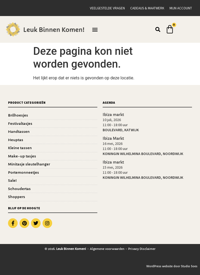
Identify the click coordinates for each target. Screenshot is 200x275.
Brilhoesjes (18, 115)
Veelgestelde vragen (107, 8)
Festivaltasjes (20, 123)
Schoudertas (19, 189)
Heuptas (15, 140)
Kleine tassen (20, 148)
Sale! (12, 180)
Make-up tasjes (22, 156)
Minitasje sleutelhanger (29, 164)
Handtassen (19, 131)
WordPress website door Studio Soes (171, 266)
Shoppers (16, 197)
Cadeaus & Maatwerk (147, 8)
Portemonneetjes (23, 172)
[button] (95, 29)
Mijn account (181, 8)
